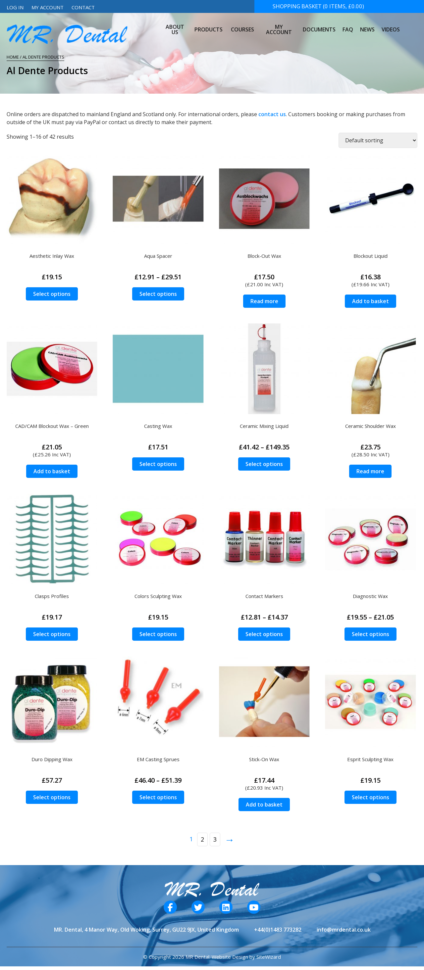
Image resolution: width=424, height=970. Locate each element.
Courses (242, 24)
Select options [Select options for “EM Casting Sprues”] (158, 797)
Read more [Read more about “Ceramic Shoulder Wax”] (370, 471)
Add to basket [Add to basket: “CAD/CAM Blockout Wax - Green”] (51, 471)
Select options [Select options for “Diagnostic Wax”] (370, 634)
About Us (176, 24)
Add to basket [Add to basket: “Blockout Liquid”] (370, 301)
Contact (83, 7)
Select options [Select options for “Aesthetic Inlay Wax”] (52, 294)
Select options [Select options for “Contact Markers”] (264, 634)
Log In (15, 7)
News (366, 24)
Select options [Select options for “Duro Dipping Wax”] (52, 797)
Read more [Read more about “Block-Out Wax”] (264, 301)
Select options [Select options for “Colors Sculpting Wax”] (158, 634)
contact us (272, 114)
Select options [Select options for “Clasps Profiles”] (52, 634)
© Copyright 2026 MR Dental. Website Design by (199, 956)
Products (210, 24)
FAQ (347, 24)
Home (13, 57)
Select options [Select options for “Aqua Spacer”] (158, 294)
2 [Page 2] (202, 839)
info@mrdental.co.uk (344, 929)
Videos (390, 24)
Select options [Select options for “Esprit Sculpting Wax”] (370, 797)
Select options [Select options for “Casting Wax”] (158, 464)
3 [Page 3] (215, 839)
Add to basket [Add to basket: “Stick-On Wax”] (264, 804)
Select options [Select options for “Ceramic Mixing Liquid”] (264, 464)
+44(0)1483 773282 (277, 929)
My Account (47, 7)
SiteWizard (268, 956)
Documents (319, 24)
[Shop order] (378, 140)
